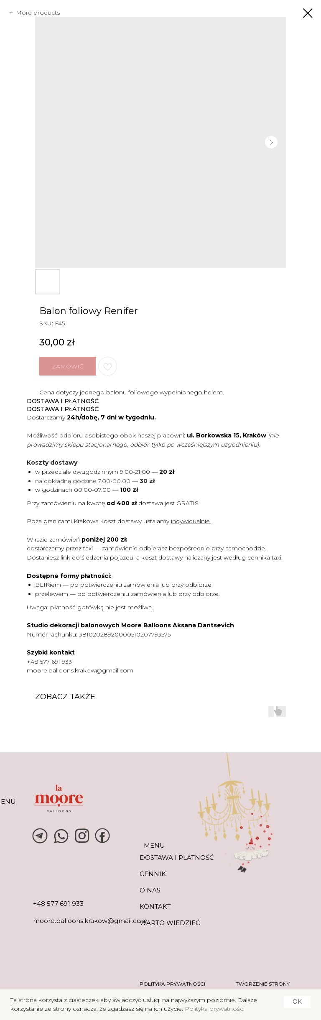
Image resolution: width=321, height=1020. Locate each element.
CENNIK (153, 874)
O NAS (150, 890)
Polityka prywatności (215, 1008)
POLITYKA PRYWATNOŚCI (172, 984)
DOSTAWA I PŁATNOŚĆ (177, 858)
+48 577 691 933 (49, 661)
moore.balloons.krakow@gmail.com (80, 670)
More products (38, 12)
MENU (154, 845)
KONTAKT (155, 906)
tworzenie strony (263, 984)
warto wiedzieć (170, 923)
